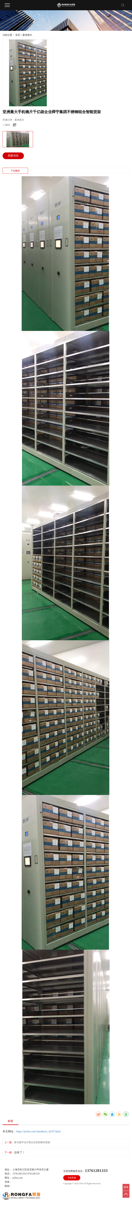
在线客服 (72, 1178)
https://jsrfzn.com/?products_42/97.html (38, 1131)
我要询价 (13, 155)
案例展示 (27, 35)
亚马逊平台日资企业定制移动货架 (32, 1142)
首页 (17, 35)
